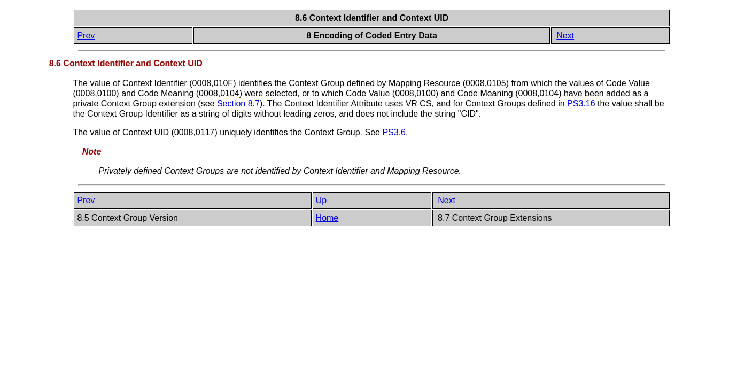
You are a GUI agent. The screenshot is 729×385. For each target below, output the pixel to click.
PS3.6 (394, 132)
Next (565, 35)
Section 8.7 (238, 103)
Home (327, 217)
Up (321, 200)
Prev (86, 35)
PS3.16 (581, 103)
